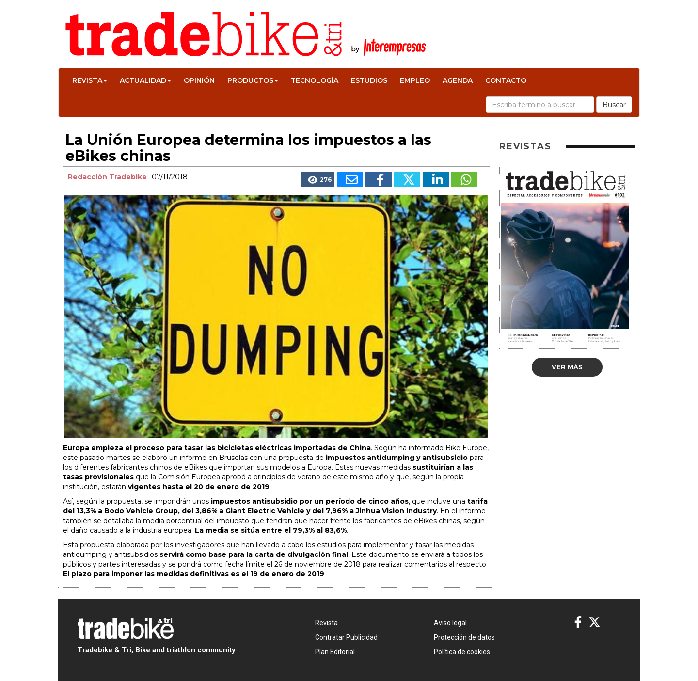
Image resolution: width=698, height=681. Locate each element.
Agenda (458, 80)
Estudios (369, 80)
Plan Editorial (335, 652)
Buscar (614, 104)
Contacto (505, 80)
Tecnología (314, 80)
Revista (89, 80)
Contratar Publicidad (346, 637)
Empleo (415, 80)
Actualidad (145, 80)
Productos (252, 80)
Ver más (567, 367)
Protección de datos (464, 637)
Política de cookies (462, 652)
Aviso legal (450, 623)
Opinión (199, 80)
